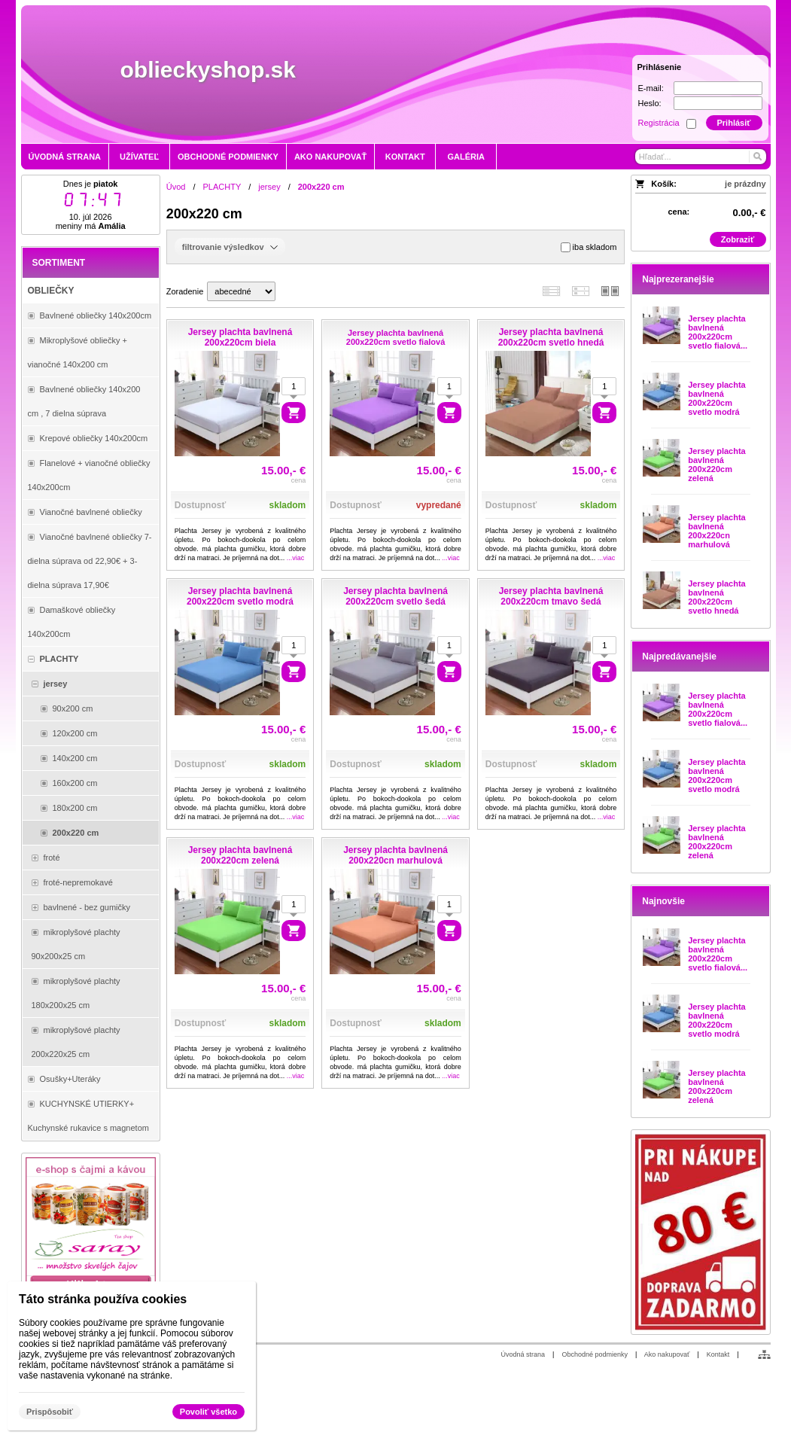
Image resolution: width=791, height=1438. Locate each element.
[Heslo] (718, 103)
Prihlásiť (733, 122)
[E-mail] (718, 88)
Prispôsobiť (49, 1411)
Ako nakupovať (666, 1354)
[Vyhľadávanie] (700, 156)
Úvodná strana (523, 1354)
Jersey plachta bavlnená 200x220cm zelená (716, 464)
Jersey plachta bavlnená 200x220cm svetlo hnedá (716, 597)
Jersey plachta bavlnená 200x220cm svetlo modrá (716, 398)
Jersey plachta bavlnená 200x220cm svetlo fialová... (717, 332)
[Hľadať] (756, 156)
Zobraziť (737, 239)
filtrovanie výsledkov (230, 247)
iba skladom (589, 247)
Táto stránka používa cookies (103, 1299)
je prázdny (745, 183)
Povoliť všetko (208, 1411)
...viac (296, 558)
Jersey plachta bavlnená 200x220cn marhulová (716, 531)
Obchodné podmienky (594, 1354)
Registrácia (659, 122)
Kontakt (718, 1354)
